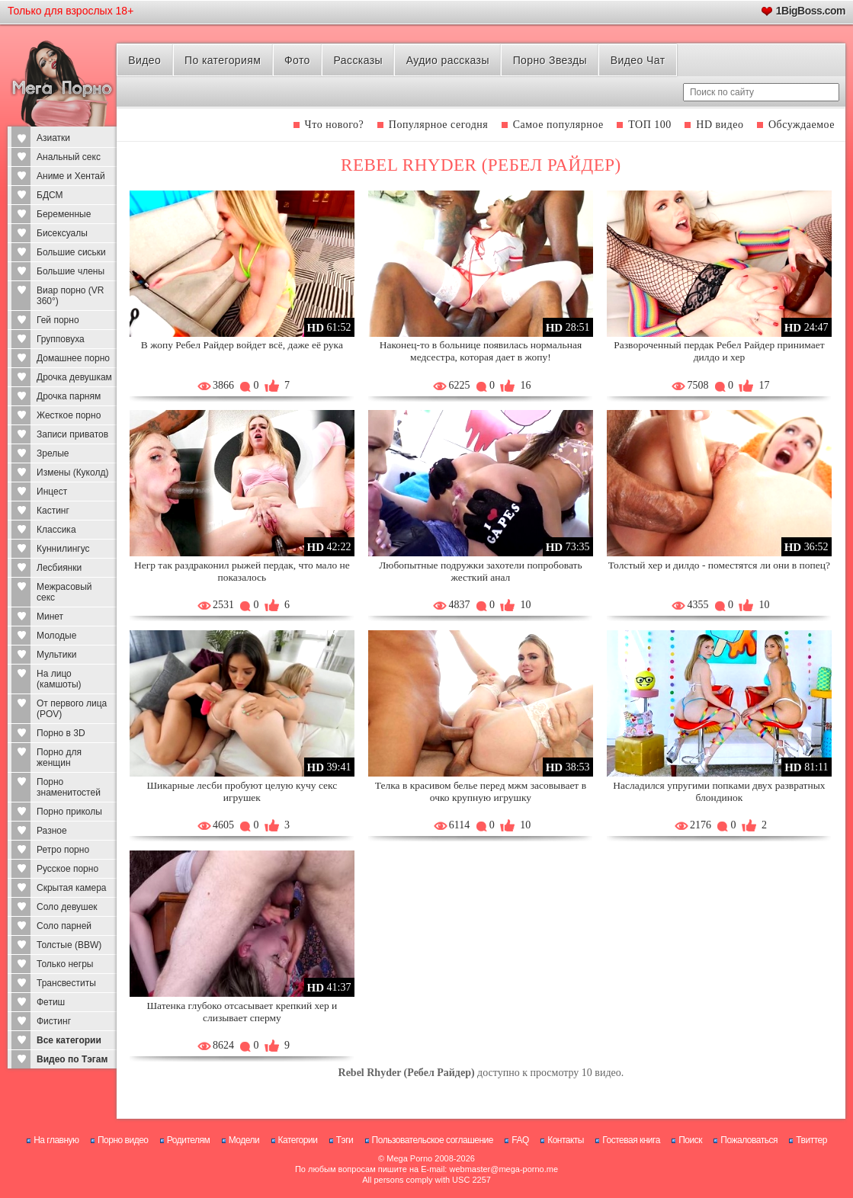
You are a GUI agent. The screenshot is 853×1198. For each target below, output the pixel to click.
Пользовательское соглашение (432, 1140)
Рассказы (358, 60)
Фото (297, 60)
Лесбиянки (59, 567)
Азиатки (53, 138)
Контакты (565, 1140)
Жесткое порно (69, 415)
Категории (298, 1140)
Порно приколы (69, 811)
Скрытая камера (72, 887)
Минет (50, 616)
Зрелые (53, 453)
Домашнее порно (73, 358)
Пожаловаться (749, 1140)
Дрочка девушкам (74, 377)
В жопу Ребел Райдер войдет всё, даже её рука (242, 345)
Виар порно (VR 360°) (70, 295)
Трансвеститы (66, 983)
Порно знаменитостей (69, 787)
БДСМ (50, 195)
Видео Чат (638, 60)
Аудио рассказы (447, 60)
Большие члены (70, 271)
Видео (144, 60)
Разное (52, 830)
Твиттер (811, 1140)
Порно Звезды (550, 60)
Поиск (690, 1140)
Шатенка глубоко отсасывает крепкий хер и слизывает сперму (241, 1011)
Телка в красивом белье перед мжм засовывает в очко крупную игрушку (480, 791)
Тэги (345, 1140)
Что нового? (334, 124)
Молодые (56, 635)
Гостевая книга (631, 1140)
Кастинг (53, 510)
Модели (244, 1140)
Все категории (69, 1040)
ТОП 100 (650, 124)
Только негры (65, 964)
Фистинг (54, 1021)
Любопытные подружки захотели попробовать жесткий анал (480, 571)
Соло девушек (67, 907)
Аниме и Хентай (71, 176)
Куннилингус (63, 548)
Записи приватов (72, 434)
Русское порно (67, 868)
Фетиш (51, 1002)
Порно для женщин (59, 757)
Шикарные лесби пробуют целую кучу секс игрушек (241, 791)
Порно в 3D (61, 733)
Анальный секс (69, 157)
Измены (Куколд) (72, 472)
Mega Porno (409, 1158)
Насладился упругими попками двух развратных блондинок (719, 791)
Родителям (188, 1140)
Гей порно (58, 320)
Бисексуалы (62, 233)
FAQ (520, 1140)
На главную (56, 1140)
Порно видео (123, 1140)
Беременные (64, 214)
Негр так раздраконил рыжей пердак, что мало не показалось (242, 571)
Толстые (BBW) (69, 945)
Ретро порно (63, 849)
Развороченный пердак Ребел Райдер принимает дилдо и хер (719, 351)
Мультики (56, 654)
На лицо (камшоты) (59, 679)
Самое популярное (558, 124)
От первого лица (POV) (72, 708)
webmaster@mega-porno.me (503, 1169)
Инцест (52, 491)
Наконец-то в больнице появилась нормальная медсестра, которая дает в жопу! (481, 351)
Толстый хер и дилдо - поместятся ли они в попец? (719, 565)
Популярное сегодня (438, 124)
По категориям (222, 60)
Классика (56, 529)
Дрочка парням (69, 396)
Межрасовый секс (64, 592)
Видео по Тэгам (72, 1059)
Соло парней (64, 926)
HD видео (719, 124)
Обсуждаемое (801, 124)
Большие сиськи (71, 252)
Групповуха (61, 339)
